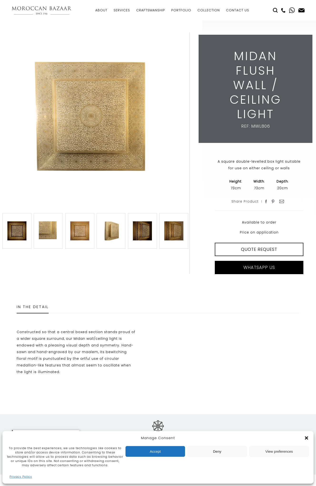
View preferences (279, 451)
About (101, 10)
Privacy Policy (21, 477)
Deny (217, 451)
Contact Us (237, 10)
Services (122, 10)
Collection (208, 10)
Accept (155, 451)
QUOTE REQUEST (259, 249)
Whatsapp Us (259, 267)
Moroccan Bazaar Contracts (41, 10)
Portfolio (181, 10)
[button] (306, 438)
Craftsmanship (150, 10)
